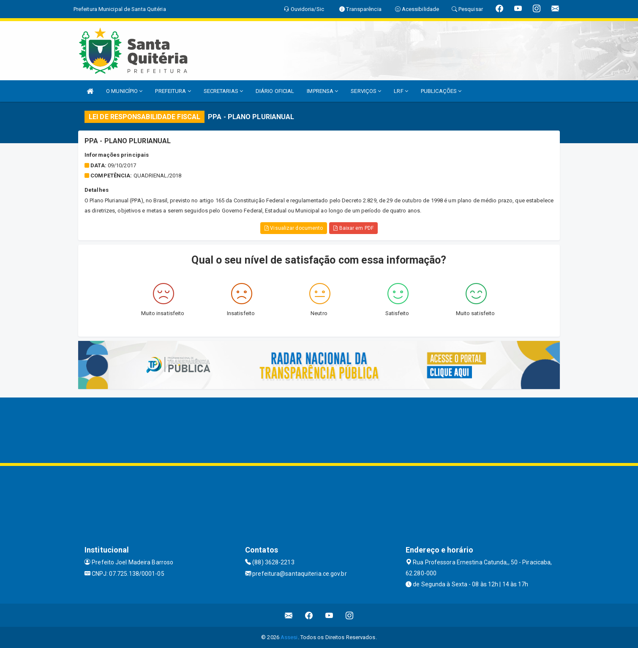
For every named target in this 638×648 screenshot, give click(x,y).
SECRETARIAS (223, 91)
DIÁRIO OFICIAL (275, 91)
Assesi (289, 637)
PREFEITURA (173, 91)
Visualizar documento (293, 228)
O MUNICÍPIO (124, 91)
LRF (401, 91)
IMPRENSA (322, 91)
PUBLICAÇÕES (441, 91)
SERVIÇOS (366, 91)
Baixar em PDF (353, 228)
